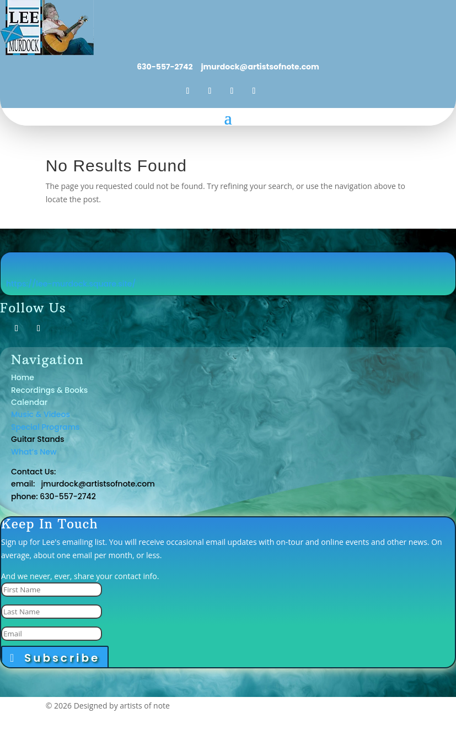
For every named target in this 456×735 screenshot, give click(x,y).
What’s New (34, 451)
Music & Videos (40, 414)
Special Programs (45, 427)
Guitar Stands (38, 439)
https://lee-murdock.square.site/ (71, 283)
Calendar (29, 402)
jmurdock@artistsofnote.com (259, 66)
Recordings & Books (49, 390)
